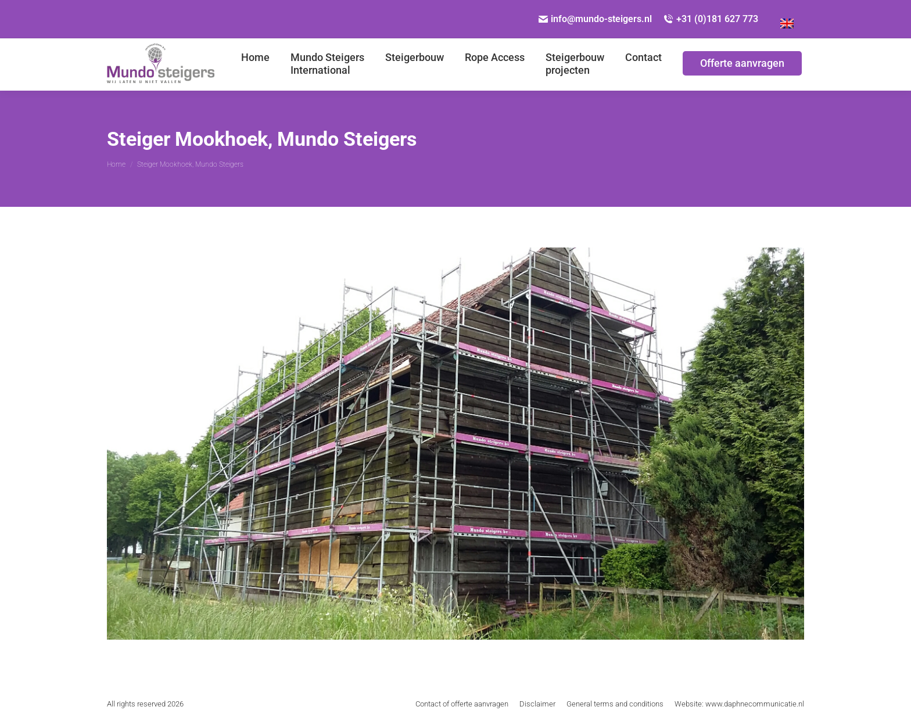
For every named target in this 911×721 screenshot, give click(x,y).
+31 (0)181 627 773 (710, 18)
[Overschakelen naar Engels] (786, 19)
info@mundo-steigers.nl (595, 18)
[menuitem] (255, 64)
